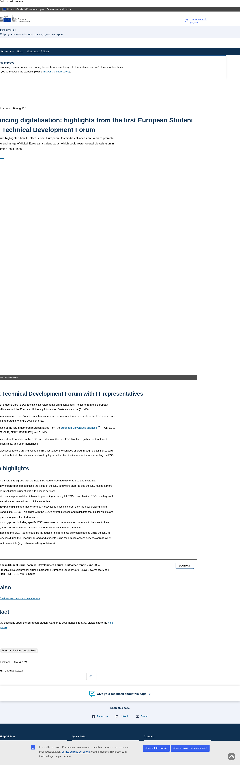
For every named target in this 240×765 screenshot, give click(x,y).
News (46, 51)
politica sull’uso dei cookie (76, 751)
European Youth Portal (86, 540)
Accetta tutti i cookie (156, 748)
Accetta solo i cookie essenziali (190, 748)
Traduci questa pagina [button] (198, 21)
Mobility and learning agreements (92, 535)
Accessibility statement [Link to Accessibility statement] (19, 589)
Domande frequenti (13, 544)
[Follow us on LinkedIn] (9, 681)
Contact (10, 718)
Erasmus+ (13, 571)
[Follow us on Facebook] (9, 696)
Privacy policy (14, 733)
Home (20, 51)
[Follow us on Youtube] (9, 703)
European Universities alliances (78, 218)
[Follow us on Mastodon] (9, 674)
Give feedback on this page (17, 549)
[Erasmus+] (17, 18)
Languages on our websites (22, 727)
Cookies (10, 730)
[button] (187, 21)
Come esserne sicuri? (59, 9)
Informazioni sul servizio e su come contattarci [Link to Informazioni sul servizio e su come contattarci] (32, 609)
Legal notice (13, 736)
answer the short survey (56, 71)
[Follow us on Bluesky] (9, 689)
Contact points (154, 535)
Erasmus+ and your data (15, 540)
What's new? (33, 51)
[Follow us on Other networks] (9, 711)
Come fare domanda (13, 535)
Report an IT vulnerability (20, 724)
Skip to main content (12, 1)
